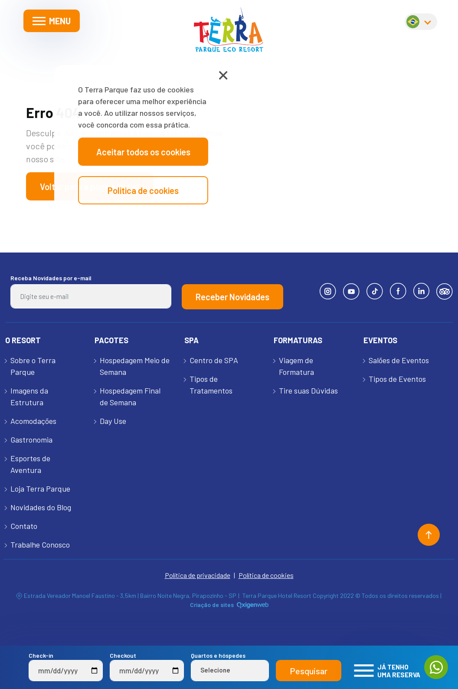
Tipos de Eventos (397, 379)
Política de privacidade (197, 575)
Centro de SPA (214, 360)
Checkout (147, 666)
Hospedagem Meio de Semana (135, 366)
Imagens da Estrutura (29, 396)
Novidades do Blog (40, 507)
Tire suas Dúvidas (308, 390)
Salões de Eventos (399, 360)
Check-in (66, 666)
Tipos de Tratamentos (211, 384)
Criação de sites (212, 604)
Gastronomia (31, 439)
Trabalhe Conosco (40, 544)
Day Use (113, 421)
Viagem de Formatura (296, 366)
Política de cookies (266, 575)
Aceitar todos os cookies (143, 152)
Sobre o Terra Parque (33, 366)
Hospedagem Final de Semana (130, 396)
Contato (23, 526)
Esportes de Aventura (30, 464)
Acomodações (33, 421)
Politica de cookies (143, 190)
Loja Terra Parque (40, 488)
